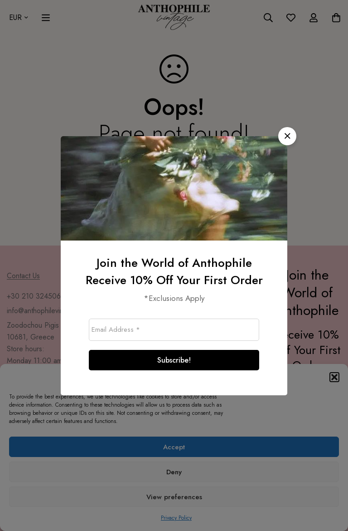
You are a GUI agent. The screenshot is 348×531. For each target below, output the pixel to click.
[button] (287, 136)
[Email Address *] (174, 330)
